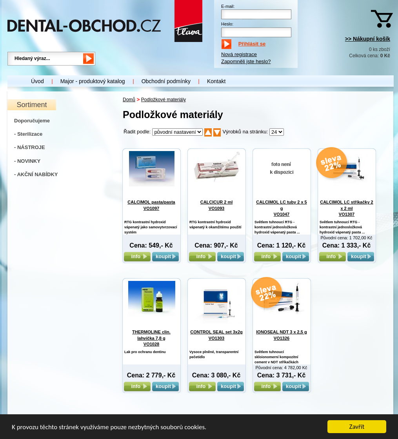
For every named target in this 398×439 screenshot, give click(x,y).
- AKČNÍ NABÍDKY (36, 174)
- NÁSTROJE (29, 147)
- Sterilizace (28, 134)
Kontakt (216, 81)
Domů (129, 99)
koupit (165, 256)
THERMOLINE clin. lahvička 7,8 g (151, 338)
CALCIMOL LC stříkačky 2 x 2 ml (346, 208)
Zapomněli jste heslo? (246, 61)
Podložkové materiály (163, 99)
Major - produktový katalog (92, 81)
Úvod (37, 81)
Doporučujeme (32, 121)
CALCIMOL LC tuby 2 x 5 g (281, 208)
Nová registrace (239, 54)
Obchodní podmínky (166, 81)
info (137, 256)
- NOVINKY (27, 161)
